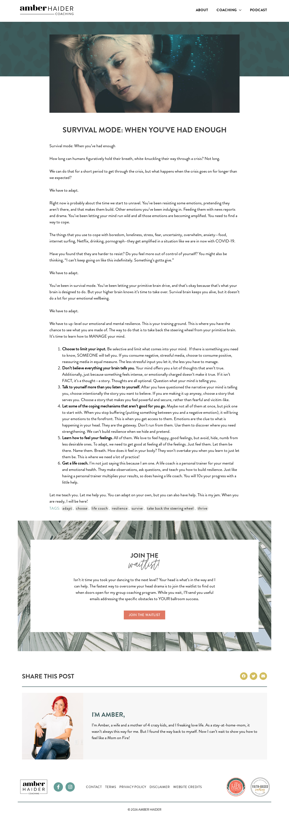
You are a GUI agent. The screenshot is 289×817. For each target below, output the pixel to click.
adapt (67, 508)
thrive (202, 508)
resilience (120, 508)
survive (137, 508)
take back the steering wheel (170, 508)
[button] (244, 676)
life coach (100, 508)
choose (81, 508)
